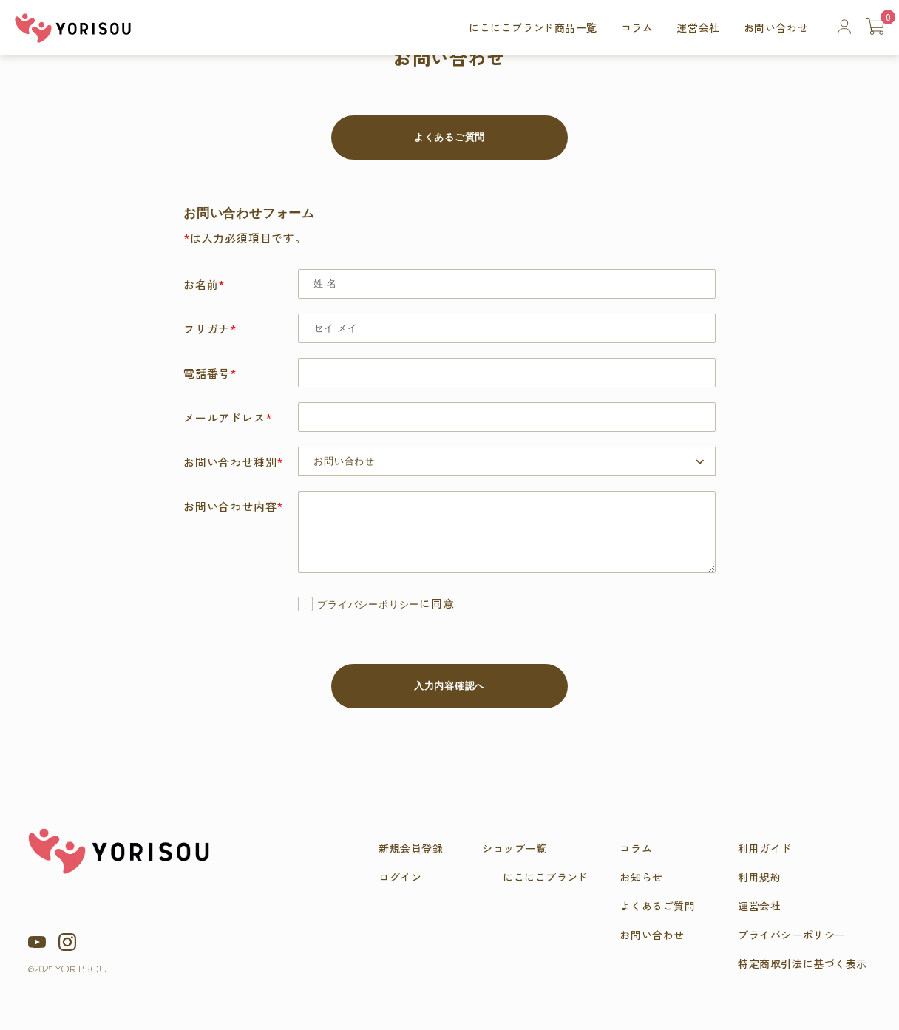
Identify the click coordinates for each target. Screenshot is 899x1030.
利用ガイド (765, 848)
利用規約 (759, 877)
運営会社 (697, 27)
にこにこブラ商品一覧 (533, 27)
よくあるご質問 (449, 137)
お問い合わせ (776, 27)
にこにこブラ (545, 877)
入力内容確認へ (449, 685)
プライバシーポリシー (368, 605)
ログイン (400, 877)
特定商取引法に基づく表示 (802, 963)
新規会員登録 (411, 848)
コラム (637, 27)
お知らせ (641, 877)
